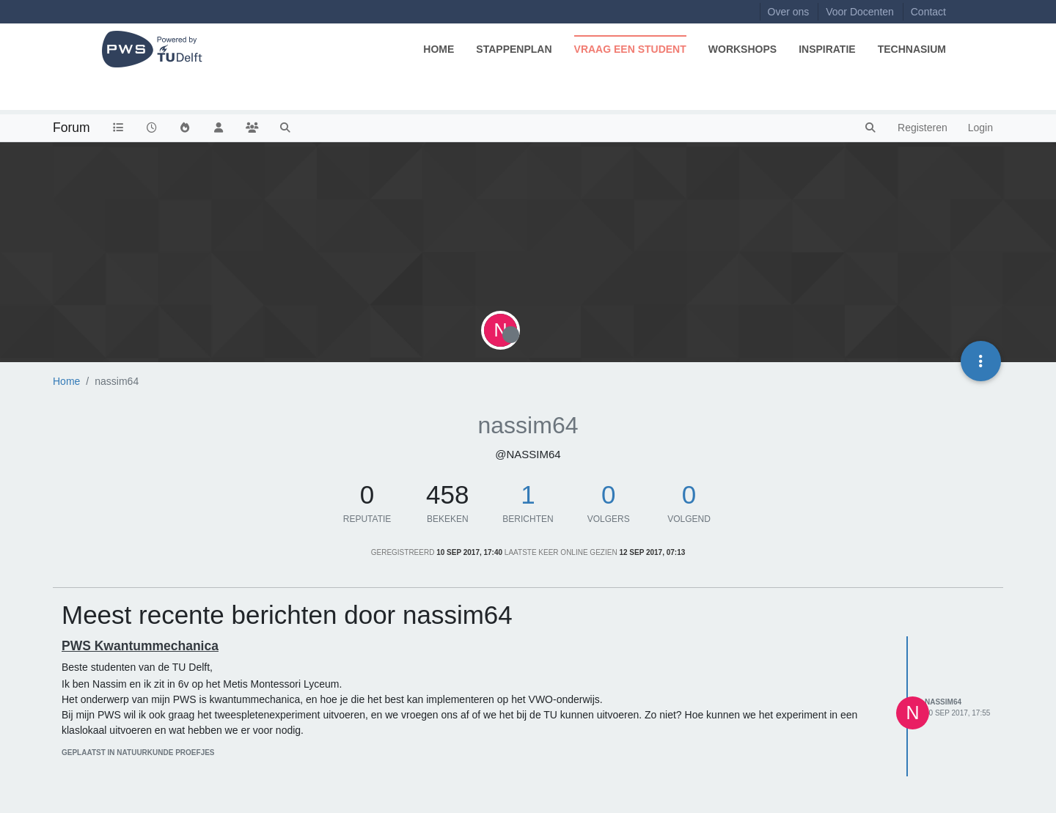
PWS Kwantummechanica (140, 646)
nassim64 (943, 702)
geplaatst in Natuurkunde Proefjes (138, 752)
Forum (71, 127)
